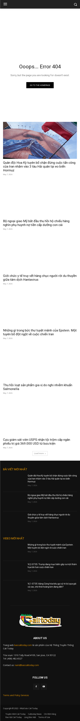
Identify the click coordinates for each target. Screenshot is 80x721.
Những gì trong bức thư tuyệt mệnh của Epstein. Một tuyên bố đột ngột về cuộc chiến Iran (40, 332)
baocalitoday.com (23, 645)
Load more (40, 453)
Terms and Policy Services (16, 695)
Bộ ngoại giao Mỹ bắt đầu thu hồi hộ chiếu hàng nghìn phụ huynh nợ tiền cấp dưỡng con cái (36, 223)
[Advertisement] (40, 31)
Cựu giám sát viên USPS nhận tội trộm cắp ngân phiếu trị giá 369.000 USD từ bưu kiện (36, 441)
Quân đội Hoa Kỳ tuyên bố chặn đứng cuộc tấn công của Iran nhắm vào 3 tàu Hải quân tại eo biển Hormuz (39, 166)
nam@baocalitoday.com (27, 665)
